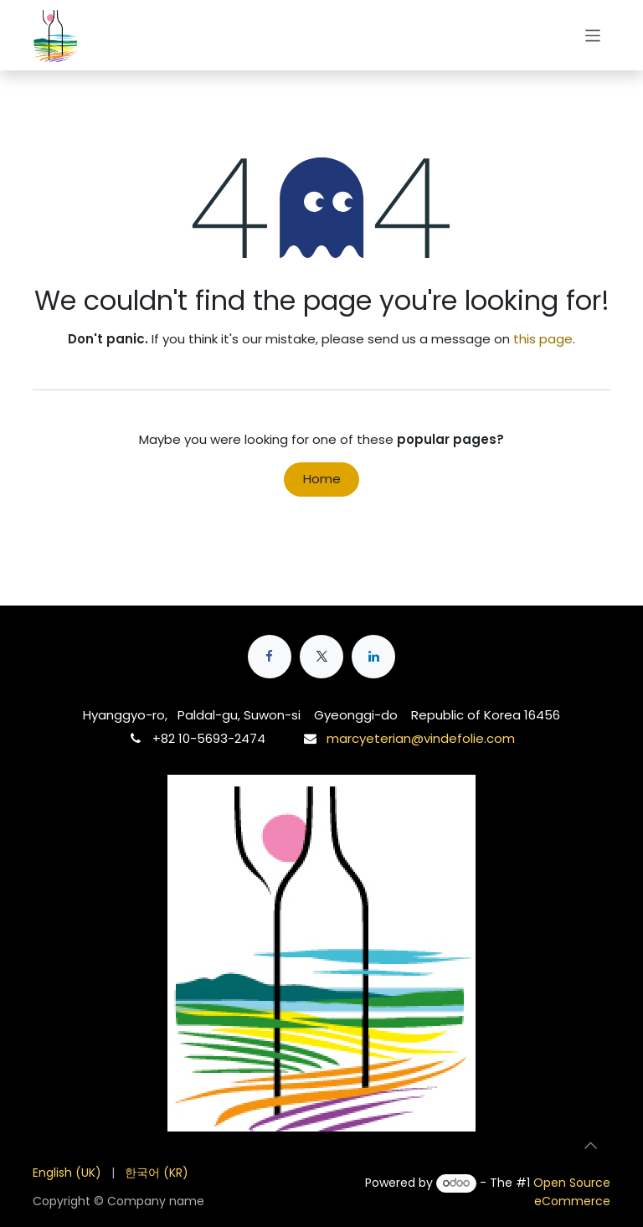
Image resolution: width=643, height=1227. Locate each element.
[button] (590, 1145)
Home (322, 478)
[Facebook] (269, 656)
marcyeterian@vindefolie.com (421, 738)
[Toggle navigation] (593, 35)
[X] (321, 656)
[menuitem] (67, 1173)
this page (543, 339)
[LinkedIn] (373, 656)
